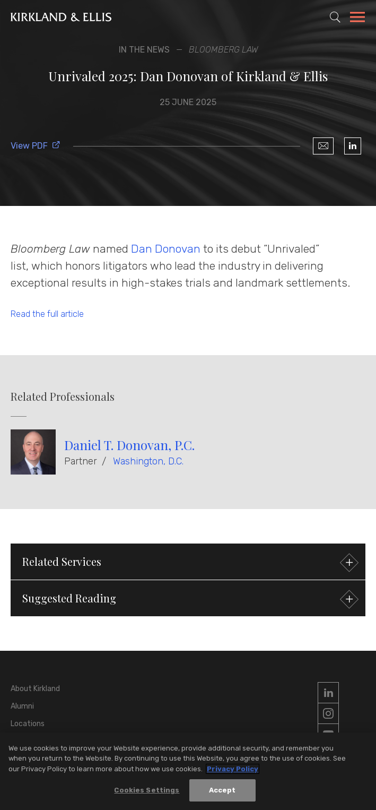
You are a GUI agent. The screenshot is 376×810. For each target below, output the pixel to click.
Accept (222, 792)
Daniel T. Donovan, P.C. (129, 444)
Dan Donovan (165, 248)
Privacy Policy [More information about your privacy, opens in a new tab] (232, 770)
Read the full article (47, 314)
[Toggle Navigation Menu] (357, 19)
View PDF (35, 146)
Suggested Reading (189, 599)
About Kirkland (35, 688)
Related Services (189, 563)
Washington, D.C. (148, 461)
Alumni (22, 706)
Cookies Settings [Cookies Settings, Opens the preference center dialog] (146, 792)
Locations (28, 723)
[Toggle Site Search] (335, 17)
